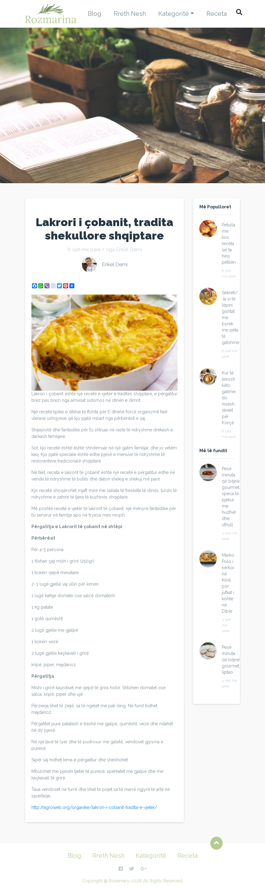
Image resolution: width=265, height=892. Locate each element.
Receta (217, 13)
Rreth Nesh (130, 13)
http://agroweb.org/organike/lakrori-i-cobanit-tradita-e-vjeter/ (94, 807)
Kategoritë (173, 13)
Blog (94, 13)
